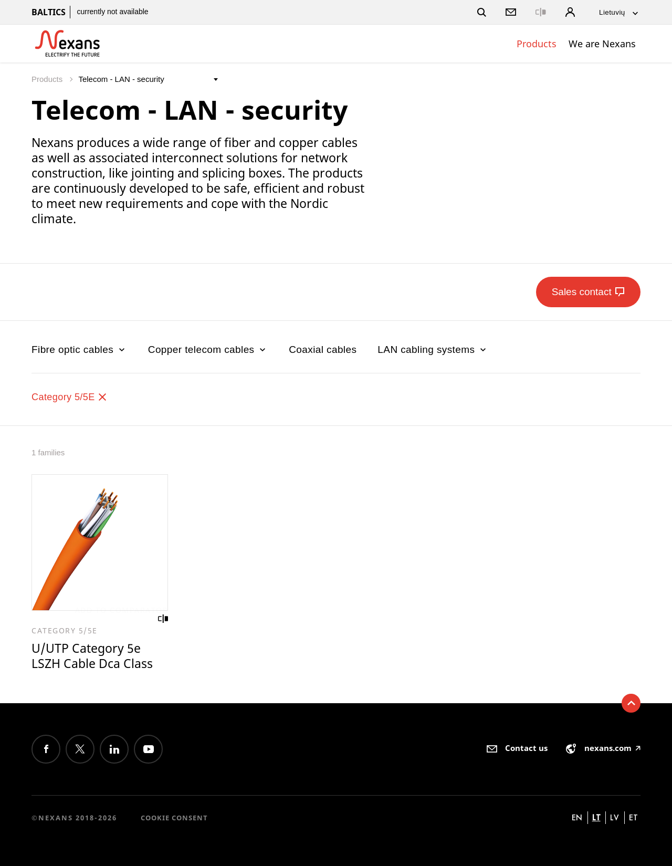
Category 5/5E (71, 396)
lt (596, 817)
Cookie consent (174, 817)
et (633, 817)
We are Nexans (602, 43)
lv (614, 817)
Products (536, 43)
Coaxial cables (322, 349)
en (577, 817)
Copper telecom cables (208, 349)
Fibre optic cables (79, 349)
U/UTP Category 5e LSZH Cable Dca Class (92, 656)
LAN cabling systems (432, 349)
